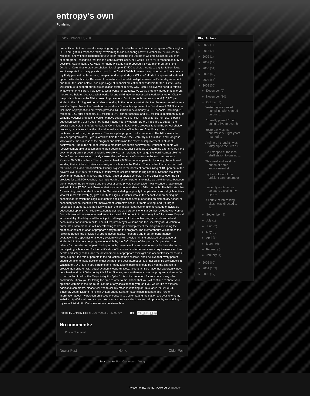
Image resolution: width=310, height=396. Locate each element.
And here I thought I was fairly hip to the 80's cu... (223, 144)
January (212, 255)
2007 (206, 62)
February (212, 249)
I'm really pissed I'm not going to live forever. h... (222, 122)
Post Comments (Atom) (130, 361)
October (212, 102)
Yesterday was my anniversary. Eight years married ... (222, 133)
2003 (206, 85)
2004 (206, 79)
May (209, 232)
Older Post (176, 350)
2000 (206, 274)
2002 (206, 262)
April (209, 237)
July (209, 220)
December (213, 90)
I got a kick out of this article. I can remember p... (222, 178)
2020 (206, 45)
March (210, 243)
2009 (206, 56)
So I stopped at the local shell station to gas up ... (223, 153)
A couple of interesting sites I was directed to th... (221, 203)
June (209, 226)
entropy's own (85, 15)
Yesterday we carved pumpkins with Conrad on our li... (221, 111)
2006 (206, 68)
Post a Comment (75, 332)
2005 (206, 74)
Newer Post (68, 350)
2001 (206, 268)
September (213, 214)
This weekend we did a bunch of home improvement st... (220, 165)
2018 (206, 51)
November (213, 96)
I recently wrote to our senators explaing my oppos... (221, 191)
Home (122, 350)
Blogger (176, 387)
